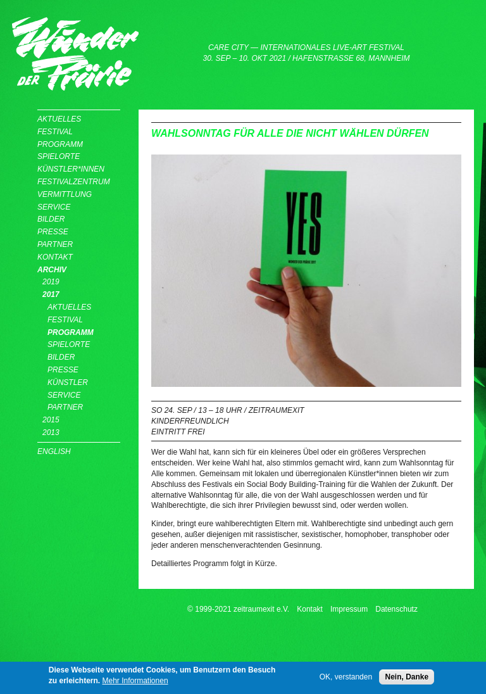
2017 (50, 294)
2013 (50, 432)
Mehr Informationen (135, 682)
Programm (60, 144)
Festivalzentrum (73, 181)
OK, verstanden (346, 679)
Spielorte (58, 156)
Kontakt (55, 257)
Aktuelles (59, 119)
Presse (52, 231)
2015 (50, 419)
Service (53, 207)
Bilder (51, 219)
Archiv (51, 269)
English (54, 451)
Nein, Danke (406, 679)
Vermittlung (64, 194)
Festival (55, 131)
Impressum (349, 609)
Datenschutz (396, 609)
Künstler (67, 382)
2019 (50, 281)
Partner (55, 244)
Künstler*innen (70, 169)
